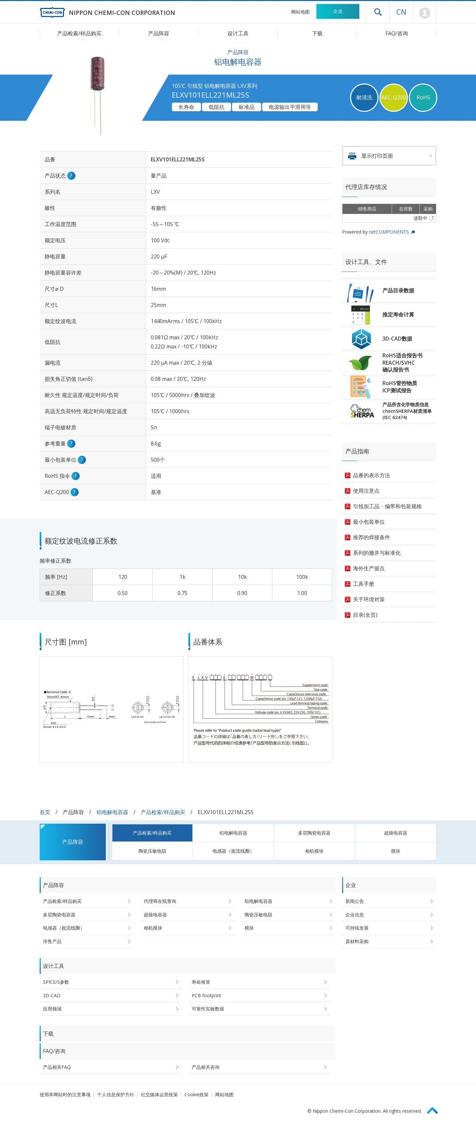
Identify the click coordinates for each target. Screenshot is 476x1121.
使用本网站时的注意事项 (65, 1094)
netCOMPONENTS (389, 232)
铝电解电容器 (112, 812)
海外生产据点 (369, 568)
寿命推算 (201, 982)
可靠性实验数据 (208, 1009)
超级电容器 (395, 833)
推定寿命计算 (398, 314)
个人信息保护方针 (115, 1094)
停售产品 (52, 941)
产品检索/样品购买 (163, 812)
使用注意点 (366, 490)
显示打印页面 (377, 155)
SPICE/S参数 (56, 982)
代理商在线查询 (160, 901)
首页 (45, 812)
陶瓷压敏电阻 (152, 851)
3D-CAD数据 (397, 338)
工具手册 (363, 583)
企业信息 (354, 914)
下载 (317, 33)
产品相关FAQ (57, 1067)
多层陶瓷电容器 (314, 833)
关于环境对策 (369, 599)
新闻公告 (354, 901)
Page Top (435, 1109)
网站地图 (300, 12)
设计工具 (238, 33)
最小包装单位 (369, 521)
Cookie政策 (196, 1094)
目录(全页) (365, 614)
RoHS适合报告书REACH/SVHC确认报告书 (402, 362)
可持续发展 (357, 928)
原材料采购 (357, 941)
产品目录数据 (398, 290)
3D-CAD (51, 995)
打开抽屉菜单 (377, 12)
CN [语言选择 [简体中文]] (401, 11)
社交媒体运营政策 (159, 1094)
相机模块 (314, 851)
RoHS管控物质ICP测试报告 (399, 386)
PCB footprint (206, 995)
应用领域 (52, 1009)
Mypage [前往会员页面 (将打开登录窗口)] (424, 13)
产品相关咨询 (205, 1067)
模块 (395, 851)
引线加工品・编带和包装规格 (387, 506)
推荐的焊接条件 (371, 537)
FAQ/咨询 (396, 33)
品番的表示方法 (371, 475)
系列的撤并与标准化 (377, 552)
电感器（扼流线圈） (233, 851)
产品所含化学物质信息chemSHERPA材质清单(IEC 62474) (407, 410)
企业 (337, 11)
